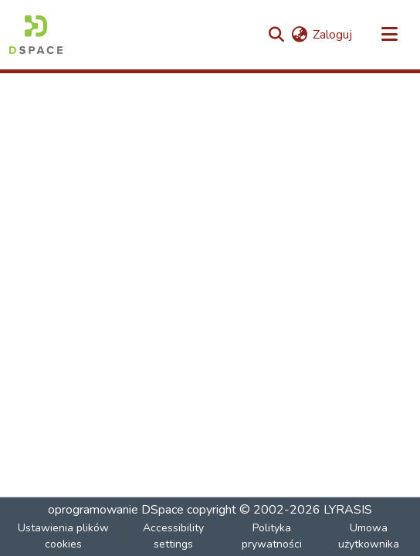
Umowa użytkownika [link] (368, 536)
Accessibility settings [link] (173, 536)
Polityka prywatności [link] (272, 536)
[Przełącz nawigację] (389, 34)
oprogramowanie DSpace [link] (116, 509)
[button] (36, 34)
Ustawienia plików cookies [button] (63, 536)
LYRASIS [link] (347, 509)
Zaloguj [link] (332, 34)
